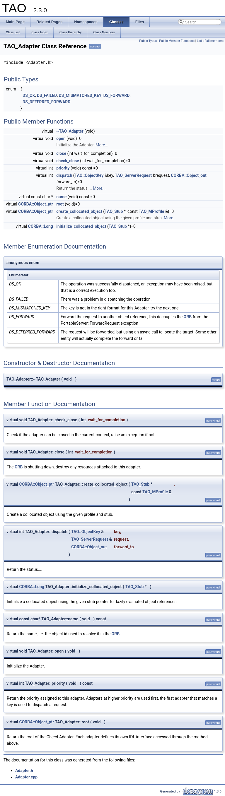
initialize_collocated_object (81, 226)
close (61, 153)
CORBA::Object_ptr (35, 204)
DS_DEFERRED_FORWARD (46, 102)
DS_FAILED (47, 95)
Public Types (148, 41)
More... (102, 145)
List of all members (210, 41)
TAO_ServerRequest (133, 175)
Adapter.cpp (26, 777)
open (60, 138)
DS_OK (29, 95)
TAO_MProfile (151, 211)
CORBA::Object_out (188, 175)
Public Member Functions (177, 41)
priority (62, 168)
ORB (188, 316)
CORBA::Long (40, 226)
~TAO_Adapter (69, 131)
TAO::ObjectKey (89, 175)
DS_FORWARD (116, 95)
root (60, 204)
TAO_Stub (114, 211)
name (61, 196)
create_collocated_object (79, 211)
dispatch (64, 175)
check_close (67, 160)
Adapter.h (24, 770)
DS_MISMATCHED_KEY (80, 95)
